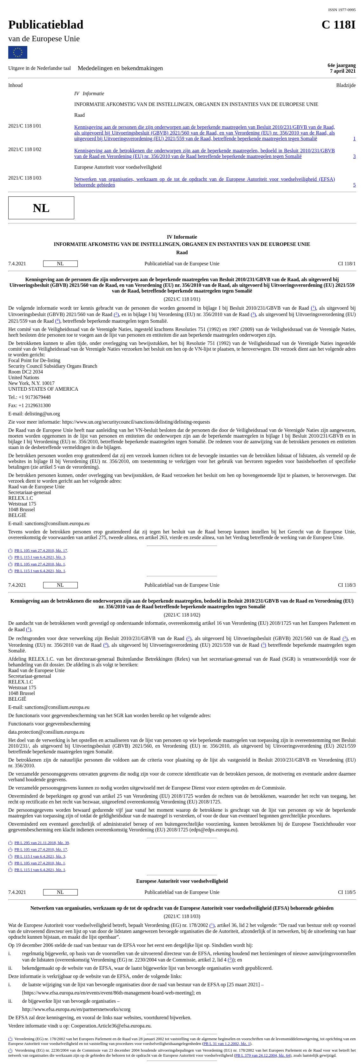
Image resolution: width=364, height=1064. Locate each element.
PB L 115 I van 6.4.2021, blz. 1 (39, 571)
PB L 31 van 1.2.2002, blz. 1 (226, 1043)
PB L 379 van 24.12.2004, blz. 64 (262, 1055)
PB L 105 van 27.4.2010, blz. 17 (40, 550)
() (313, 308)
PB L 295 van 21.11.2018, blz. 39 (41, 843)
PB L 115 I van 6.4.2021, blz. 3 (39, 557)
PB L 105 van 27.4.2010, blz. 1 (39, 564)
